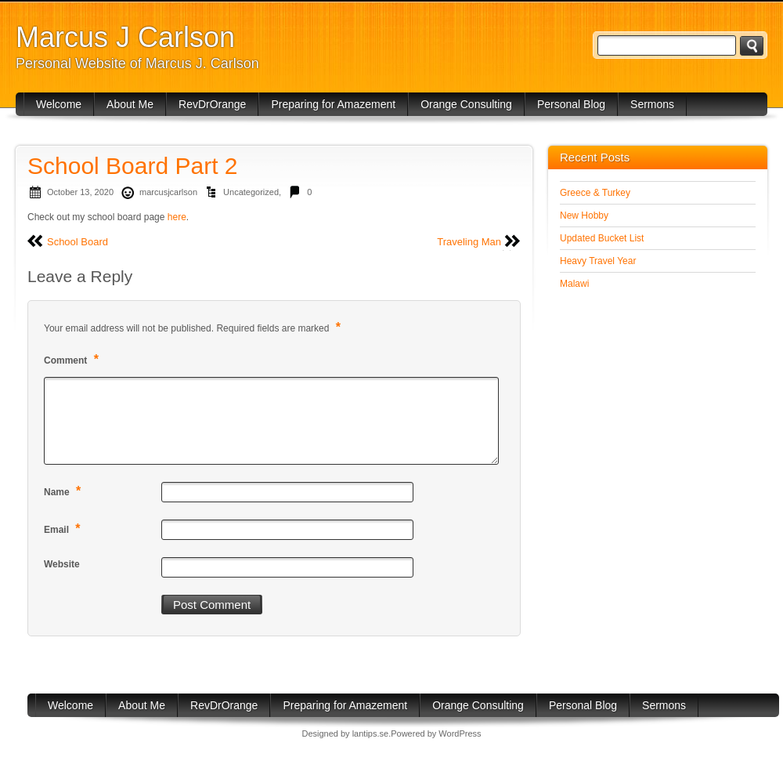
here (177, 217)
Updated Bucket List (602, 238)
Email (64, 528)
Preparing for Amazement (333, 104)
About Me (129, 104)
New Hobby (584, 215)
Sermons (652, 104)
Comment (73, 359)
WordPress (459, 733)
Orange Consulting (466, 104)
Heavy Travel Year (598, 260)
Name (64, 491)
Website (62, 564)
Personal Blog (571, 104)
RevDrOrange (212, 104)
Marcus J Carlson (125, 37)
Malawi (574, 283)
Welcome (58, 104)
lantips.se (370, 733)
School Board (77, 242)
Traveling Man (469, 242)
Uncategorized (251, 192)
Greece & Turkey (595, 192)
